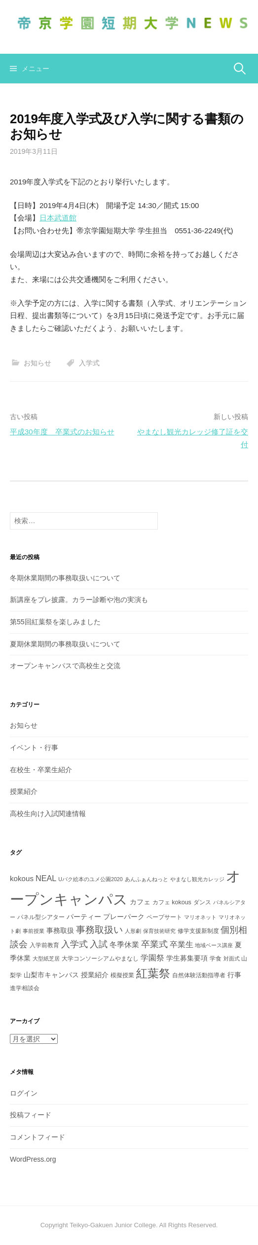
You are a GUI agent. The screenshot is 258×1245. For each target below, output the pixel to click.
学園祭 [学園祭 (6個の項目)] (152, 957)
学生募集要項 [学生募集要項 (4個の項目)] (187, 958)
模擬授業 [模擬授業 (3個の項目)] (122, 975)
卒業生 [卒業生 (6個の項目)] (181, 944)
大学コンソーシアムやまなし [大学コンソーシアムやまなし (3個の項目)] (100, 958)
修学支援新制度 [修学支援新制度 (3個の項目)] (198, 930)
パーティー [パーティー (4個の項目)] (84, 917)
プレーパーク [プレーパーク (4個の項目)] (124, 917)
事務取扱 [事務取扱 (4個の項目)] (60, 930)
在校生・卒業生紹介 (41, 770)
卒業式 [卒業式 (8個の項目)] (154, 944)
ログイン (23, 1093)
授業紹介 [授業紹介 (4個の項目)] (95, 975)
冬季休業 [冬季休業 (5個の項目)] (124, 944)
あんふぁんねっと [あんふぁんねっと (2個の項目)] (146, 879)
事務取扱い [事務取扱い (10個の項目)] (99, 930)
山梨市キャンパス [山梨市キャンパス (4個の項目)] (51, 975)
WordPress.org (33, 1159)
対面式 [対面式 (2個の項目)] (231, 958)
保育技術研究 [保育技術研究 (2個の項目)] (159, 931)
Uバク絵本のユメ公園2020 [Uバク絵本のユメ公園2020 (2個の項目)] (90, 879)
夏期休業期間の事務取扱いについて (65, 644)
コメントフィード (37, 1137)
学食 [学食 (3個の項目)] (215, 958)
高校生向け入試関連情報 (48, 814)
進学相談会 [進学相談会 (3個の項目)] (24, 988)
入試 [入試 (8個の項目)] (99, 944)
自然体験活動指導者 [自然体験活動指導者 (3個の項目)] (198, 975)
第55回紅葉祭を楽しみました (55, 622)
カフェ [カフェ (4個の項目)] (140, 902)
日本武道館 (57, 217)
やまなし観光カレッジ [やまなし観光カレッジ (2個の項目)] (197, 879)
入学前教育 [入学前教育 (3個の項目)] (44, 945)
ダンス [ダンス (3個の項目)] (202, 902)
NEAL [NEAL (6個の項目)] (46, 878)
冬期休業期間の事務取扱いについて (65, 578)
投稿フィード (30, 1115)
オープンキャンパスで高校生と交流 (65, 666)
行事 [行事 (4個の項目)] (234, 975)
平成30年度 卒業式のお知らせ (62, 431)
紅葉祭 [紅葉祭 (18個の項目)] (153, 973)
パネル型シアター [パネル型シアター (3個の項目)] (41, 917)
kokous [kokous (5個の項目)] (22, 878)
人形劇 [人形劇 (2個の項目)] (133, 931)
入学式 (89, 363)
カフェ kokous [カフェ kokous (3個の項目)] (171, 902)
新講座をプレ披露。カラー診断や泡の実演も (79, 600)
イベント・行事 (34, 747)
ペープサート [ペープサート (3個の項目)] (164, 917)
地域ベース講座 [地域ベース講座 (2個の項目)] (214, 945)
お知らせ (37, 363)
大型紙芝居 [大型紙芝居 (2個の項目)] (46, 958)
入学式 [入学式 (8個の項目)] (74, 944)
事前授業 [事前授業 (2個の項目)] (33, 931)
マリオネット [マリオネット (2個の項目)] (200, 917)
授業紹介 (23, 791)
